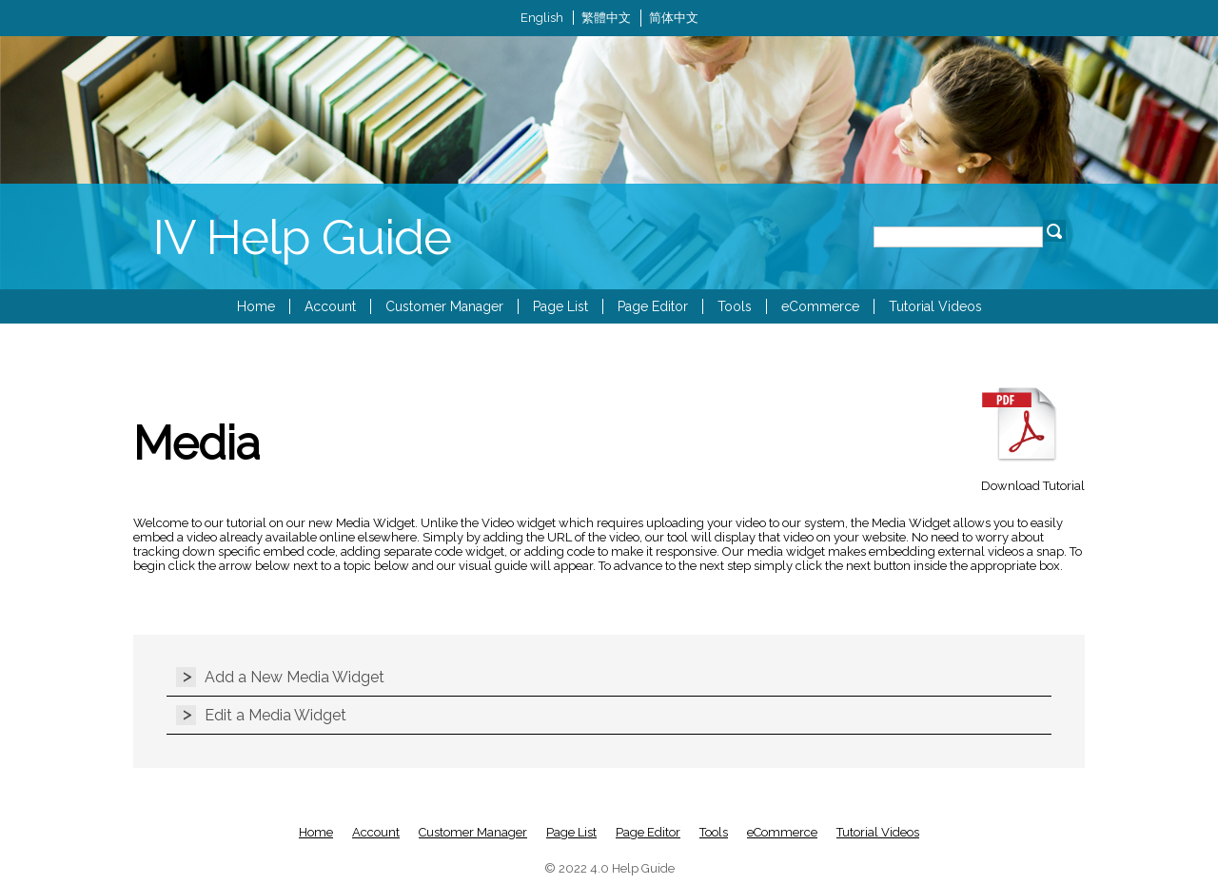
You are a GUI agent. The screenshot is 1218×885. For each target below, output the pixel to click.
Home (256, 306)
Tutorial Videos (935, 306)
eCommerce (820, 306)
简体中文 (673, 17)
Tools (734, 306)
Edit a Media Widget (275, 715)
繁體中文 (606, 17)
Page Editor (653, 306)
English (542, 17)
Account (330, 306)
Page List (560, 306)
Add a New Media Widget (294, 677)
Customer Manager (444, 306)
